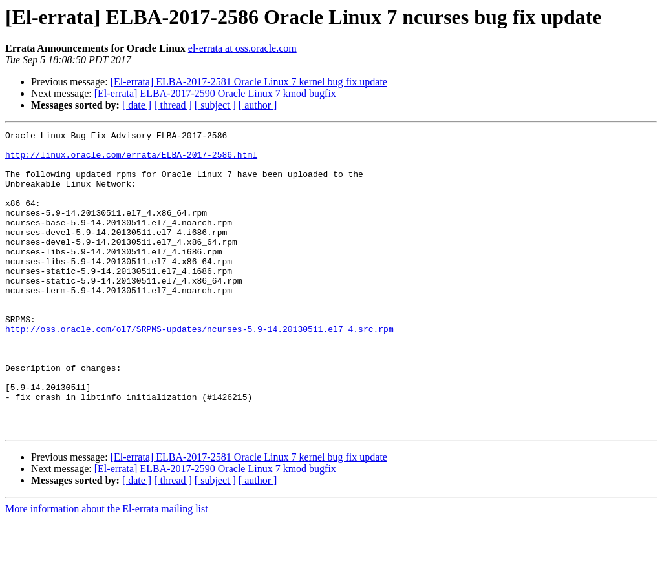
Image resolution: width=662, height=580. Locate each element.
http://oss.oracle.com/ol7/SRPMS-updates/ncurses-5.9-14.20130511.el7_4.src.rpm (199, 369)
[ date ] (136, 104)
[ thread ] (173, 104)
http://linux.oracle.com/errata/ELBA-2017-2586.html (131, 160)
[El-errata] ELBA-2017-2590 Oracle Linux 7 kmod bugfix (215, 93)
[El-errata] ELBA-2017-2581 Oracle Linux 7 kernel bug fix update (249, 81)
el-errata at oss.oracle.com (242, 48)
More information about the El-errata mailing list (106, 568)
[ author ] (258, 104)
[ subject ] (215, 104)
